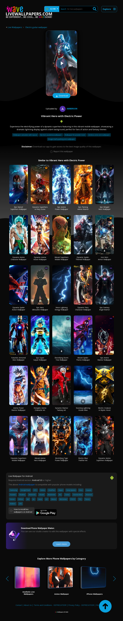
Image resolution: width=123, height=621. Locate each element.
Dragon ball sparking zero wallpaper (61, 139)
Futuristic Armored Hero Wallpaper (18, 359)
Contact (19, 605)
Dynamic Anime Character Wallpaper (18, 258)
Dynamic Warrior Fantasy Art (61, 409)
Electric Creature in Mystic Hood (104, 409)
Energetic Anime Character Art (40, 409)
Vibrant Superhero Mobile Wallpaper (61, 258)
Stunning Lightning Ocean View (83, 409)
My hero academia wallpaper (51, 135)
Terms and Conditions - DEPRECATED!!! (50, 605)
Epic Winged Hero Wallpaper (104, 208)
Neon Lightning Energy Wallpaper (61, 308)
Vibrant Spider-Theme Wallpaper (83, 359)
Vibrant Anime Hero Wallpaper (40, 459)
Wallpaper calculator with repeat (25, 135)
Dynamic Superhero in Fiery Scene (40, 208)
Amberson (68, 108)
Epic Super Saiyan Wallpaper (40, 359)
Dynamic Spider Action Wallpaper (18, 308)
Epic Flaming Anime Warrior (83, 208)
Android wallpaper (26, 484)
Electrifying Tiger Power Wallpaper (61, 459)
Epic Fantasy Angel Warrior (104, 308)
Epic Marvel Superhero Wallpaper (18, 208)
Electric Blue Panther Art (83, 459)
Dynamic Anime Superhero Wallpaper (104, 459)
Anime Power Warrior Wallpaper (18, 409)
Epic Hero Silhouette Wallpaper (40, 308)
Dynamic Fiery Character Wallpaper (83, 308)
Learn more (61, 544)
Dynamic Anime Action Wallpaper (40, 258)
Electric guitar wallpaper (36, 27)
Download (61, 95)
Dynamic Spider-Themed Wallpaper (83, 258)
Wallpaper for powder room (75, 135)
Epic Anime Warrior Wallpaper (104, 359)
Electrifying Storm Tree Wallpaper (61, 359)
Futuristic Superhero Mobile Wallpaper (18, 459)
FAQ (98, 605)
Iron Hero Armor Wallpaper (104, 258)
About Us (28, 605)
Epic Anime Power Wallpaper (61, 208)
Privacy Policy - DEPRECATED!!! (81, 605)
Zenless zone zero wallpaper (99, 135)
